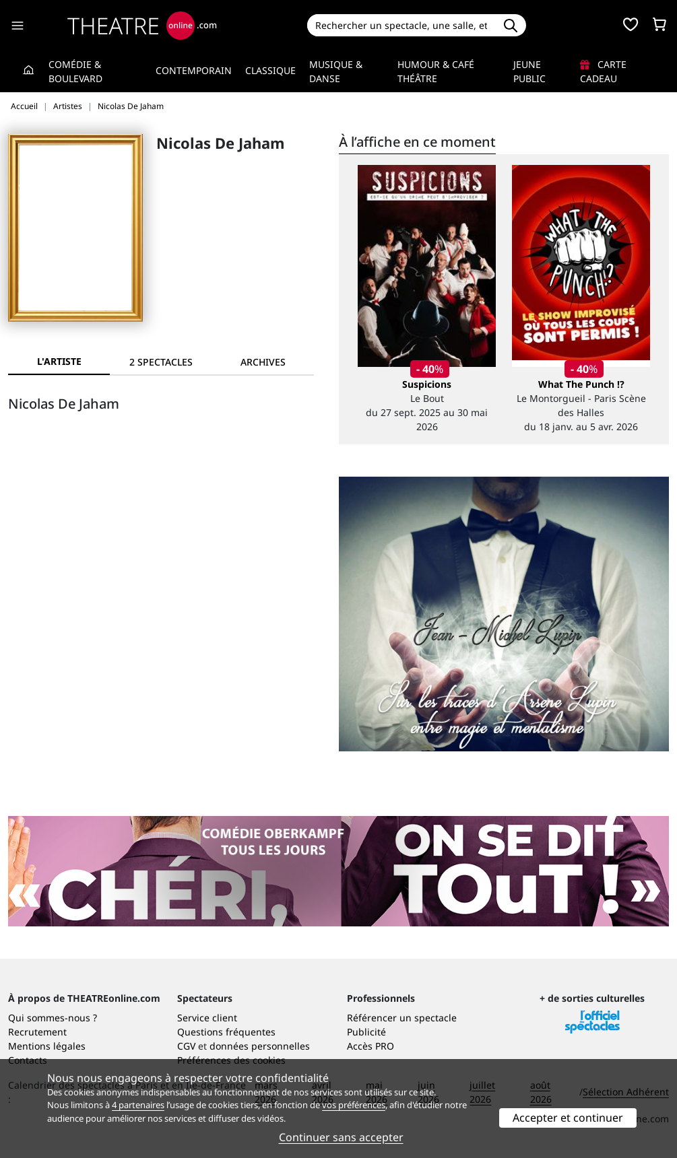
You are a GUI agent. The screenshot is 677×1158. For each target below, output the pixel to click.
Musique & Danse (335, 71)
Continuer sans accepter (341, 1137)
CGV (186, 1046)
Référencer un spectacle (402, 1017)
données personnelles (259, 1046)
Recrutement (37, 1031)
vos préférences (353, 1105)
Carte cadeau (603, 71)
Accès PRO (370, 1046)
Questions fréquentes (226, 1031)
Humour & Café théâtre (435, 71)
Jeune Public (529, 71)
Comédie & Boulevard (75, 71)
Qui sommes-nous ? (52, 1017)
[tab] (161, 361)
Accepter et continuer (568, 1117)
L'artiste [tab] (59, 361)
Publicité (366, 1031)
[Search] (400, 25)
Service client (207, 1017)
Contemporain (194, 70)
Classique (270, 70)
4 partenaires (138, 1105)
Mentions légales (47, 1046)
